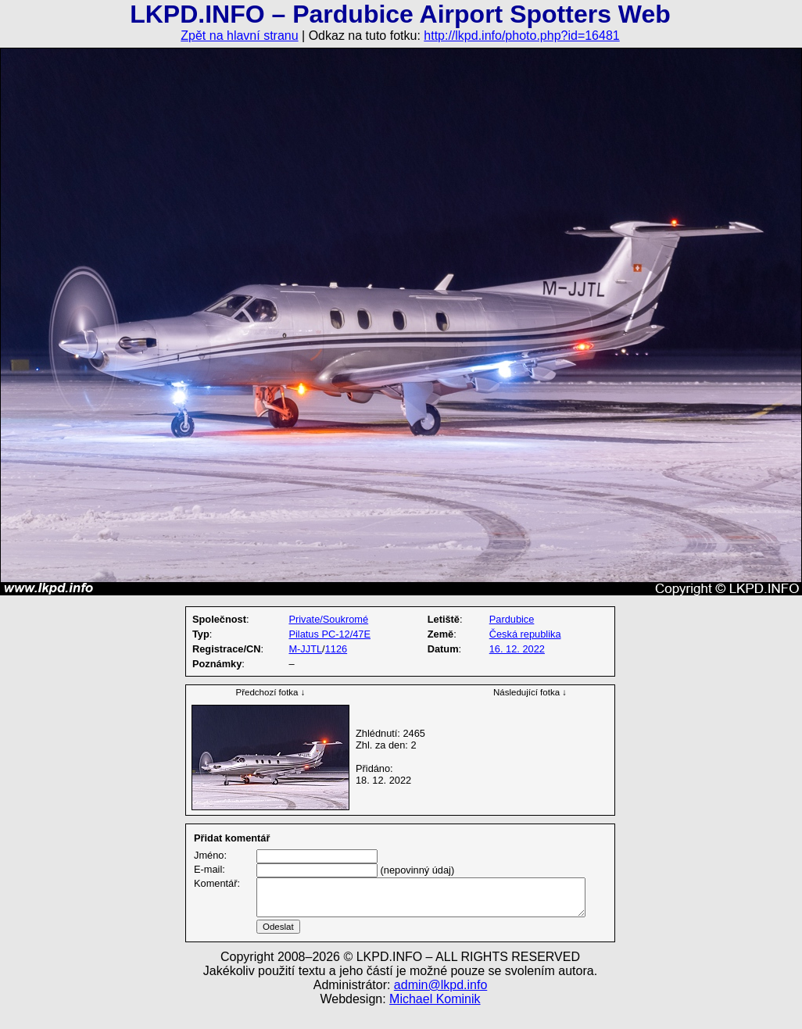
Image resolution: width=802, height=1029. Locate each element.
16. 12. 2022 (517, 649)
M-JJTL (305, 649)
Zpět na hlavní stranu (239, 35)
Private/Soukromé (328, 619)
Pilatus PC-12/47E (329, 634)
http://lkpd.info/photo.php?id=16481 (521, 35)
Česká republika (525, 634)
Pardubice (512, 619)
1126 (336, 649)
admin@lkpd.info (440, 1003)
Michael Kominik (434, 1017)
